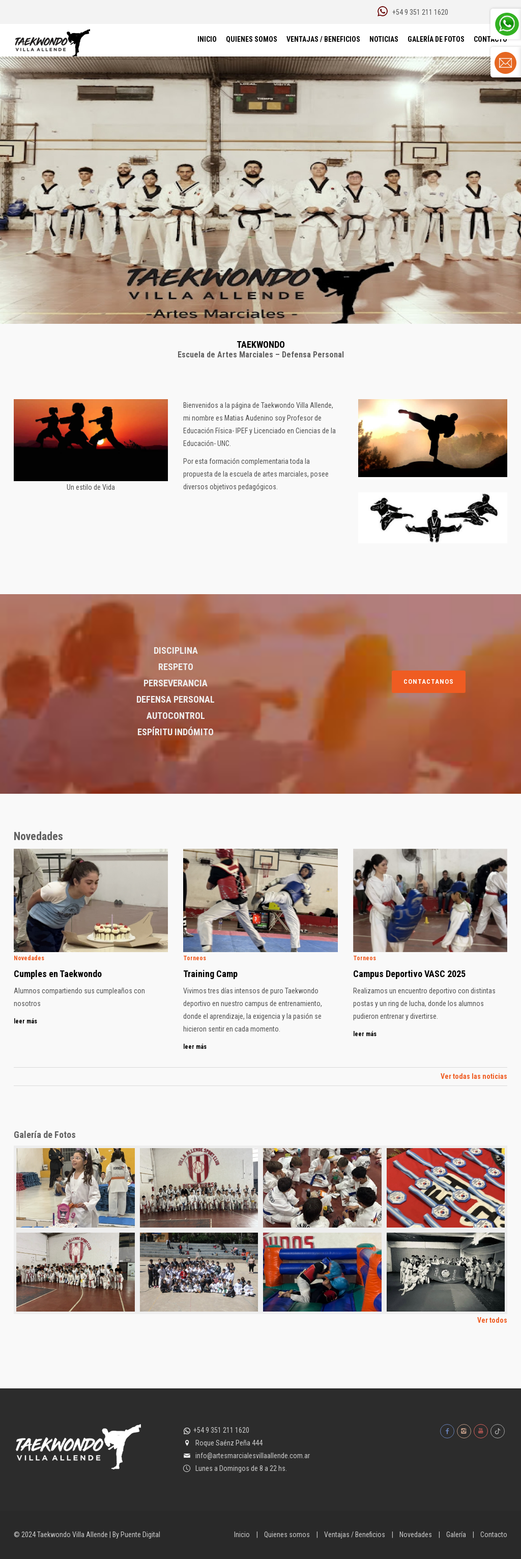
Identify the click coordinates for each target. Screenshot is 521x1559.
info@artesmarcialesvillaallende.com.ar (252, 1456)
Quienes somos (287, 1534)
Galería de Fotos (436, 39)
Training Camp (210, 973)
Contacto (493, 1534)
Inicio (207, 39)
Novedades (415, 1534)
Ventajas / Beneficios (323, 39)
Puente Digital (140, 1534)
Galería (456, 1534)
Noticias (383, 39)
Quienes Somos (251, 39)
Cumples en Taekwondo (58, 973)
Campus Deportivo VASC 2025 (409, 973)
